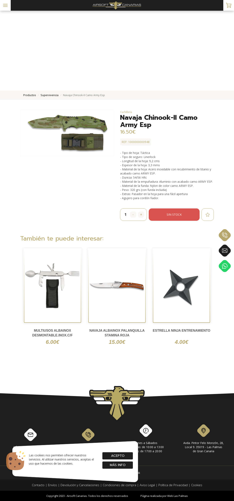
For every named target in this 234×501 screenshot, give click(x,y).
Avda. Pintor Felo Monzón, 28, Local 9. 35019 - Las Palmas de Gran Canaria (203, 439)
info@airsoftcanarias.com (30, 438)
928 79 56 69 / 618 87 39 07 (88, 438)
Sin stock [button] (174, 214)
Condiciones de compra (119, 485)
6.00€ (52, 342)
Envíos (52, 485)
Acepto (117, 455)
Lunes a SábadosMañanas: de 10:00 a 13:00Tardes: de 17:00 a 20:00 (146, 439)
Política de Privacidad (173, 485)
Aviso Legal (147, 485)
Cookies (196, 485)
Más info (117, 465)
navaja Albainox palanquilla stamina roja (117, 333)
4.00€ (181, 342)
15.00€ (117, 342)
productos (29, 95)
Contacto (38, 485)
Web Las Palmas (177, 496)
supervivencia (49, 95)
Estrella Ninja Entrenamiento (181, 330)
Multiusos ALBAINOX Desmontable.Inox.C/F (52, 333)
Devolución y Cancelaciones (80, 485)
